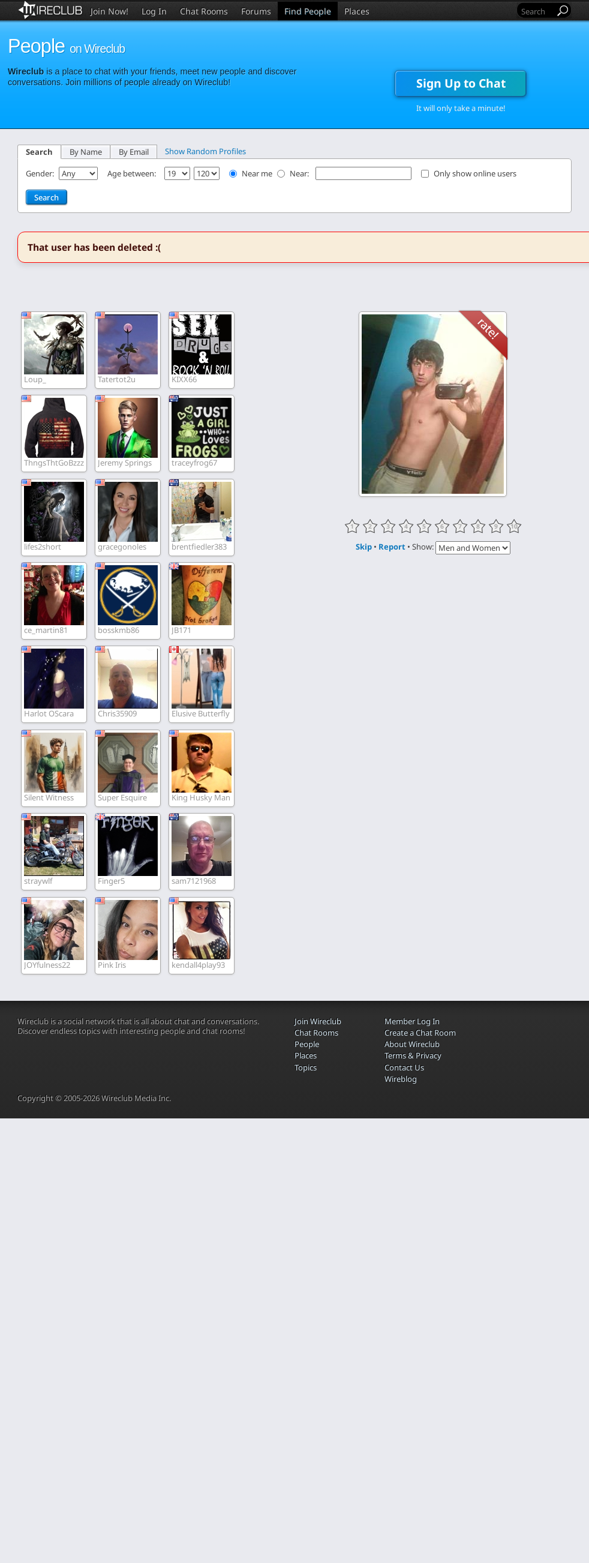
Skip (364, 546)
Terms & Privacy (412, 1055)
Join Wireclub (317, 1021)
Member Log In (412, 1021)
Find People (307, 11)
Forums (256, 11)
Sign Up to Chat (461, 83)
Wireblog (400, 1079)
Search (39, 151)
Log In (154, 11)
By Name (86, 151)
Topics (305, 1067)
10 (514, 526)
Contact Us (404, 1067)
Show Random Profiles (205, 151)
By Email (134, 151)
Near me (257, 173)
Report (391, 546)
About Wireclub (412, 1044)
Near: (300, 173)
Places (356, 11)
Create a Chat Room (420, 1032)
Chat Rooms (204, 11)
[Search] (536, 11)
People (306, 1044)
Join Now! (109, 11)
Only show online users (475, 173)
